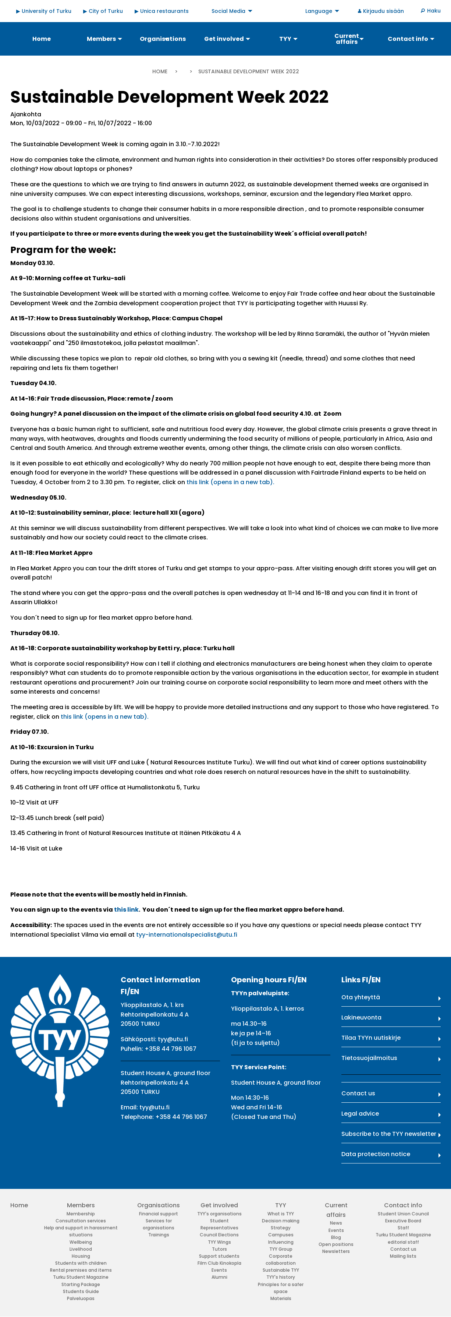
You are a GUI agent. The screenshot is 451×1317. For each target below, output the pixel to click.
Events (219, 1270)
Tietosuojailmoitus (369, 1058)
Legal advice (360, 1113)
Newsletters (336, 1251)
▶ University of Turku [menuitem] (43, 11)
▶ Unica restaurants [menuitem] (162, 11)
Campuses (281, 1235)
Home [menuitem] (41, 39)
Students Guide (81, 1291)
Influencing (281, 1242)
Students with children (81, 1263)
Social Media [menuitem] (228, 11)
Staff (403, 1228)
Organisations (158, 1205)
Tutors (219, 1249)
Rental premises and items (81, 1270)
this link (126, 909)
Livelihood (81, 1249)
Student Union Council (403, 1214)
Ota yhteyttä (360, 997)
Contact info (403, 1205)
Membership (81, 1214)
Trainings (158, 1235)
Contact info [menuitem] (408, 39)
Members (81, 1205)
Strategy (281, 1228)
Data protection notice (375, 1154)
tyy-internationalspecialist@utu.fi (186, 934)
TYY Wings (219, 1242)
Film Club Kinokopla (219, 1263)
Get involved (219, 1205)
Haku (434, 10)
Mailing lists (403, 1256)
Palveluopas (81, 1298)
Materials (280, 1298)
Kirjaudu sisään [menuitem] (383, 11)
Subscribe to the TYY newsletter (388, 1134)
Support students (219, 1256)
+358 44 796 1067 (170, 1049)
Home (159, 71)
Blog (336, 1237)
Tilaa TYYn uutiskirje (371, 1037)
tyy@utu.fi (173, 1039)
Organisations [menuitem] (163, 39)
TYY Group (280, 1249)
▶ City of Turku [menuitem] (103, 11)
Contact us (358, 1093)
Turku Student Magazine (81, 1277)
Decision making (280, 1221)
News (336, 1223)
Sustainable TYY (281, 1270)
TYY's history (280, 1277)
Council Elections (219, 1235)
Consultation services (81, 1221)
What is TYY (280, 1214)
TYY (280, 1205)
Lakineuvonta (361, 1017)
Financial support (158, 1214)
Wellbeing (81, 1242)
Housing (81, 1256)
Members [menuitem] (101, 39)
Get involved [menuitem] (224, 39)
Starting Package (80, 1284)
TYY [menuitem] (285, 39)
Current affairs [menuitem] (346, 39)
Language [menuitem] (318, 11)
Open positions (336, 1244)
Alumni (219, 1277)
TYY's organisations (219, 1214)
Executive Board (403, 1221)
